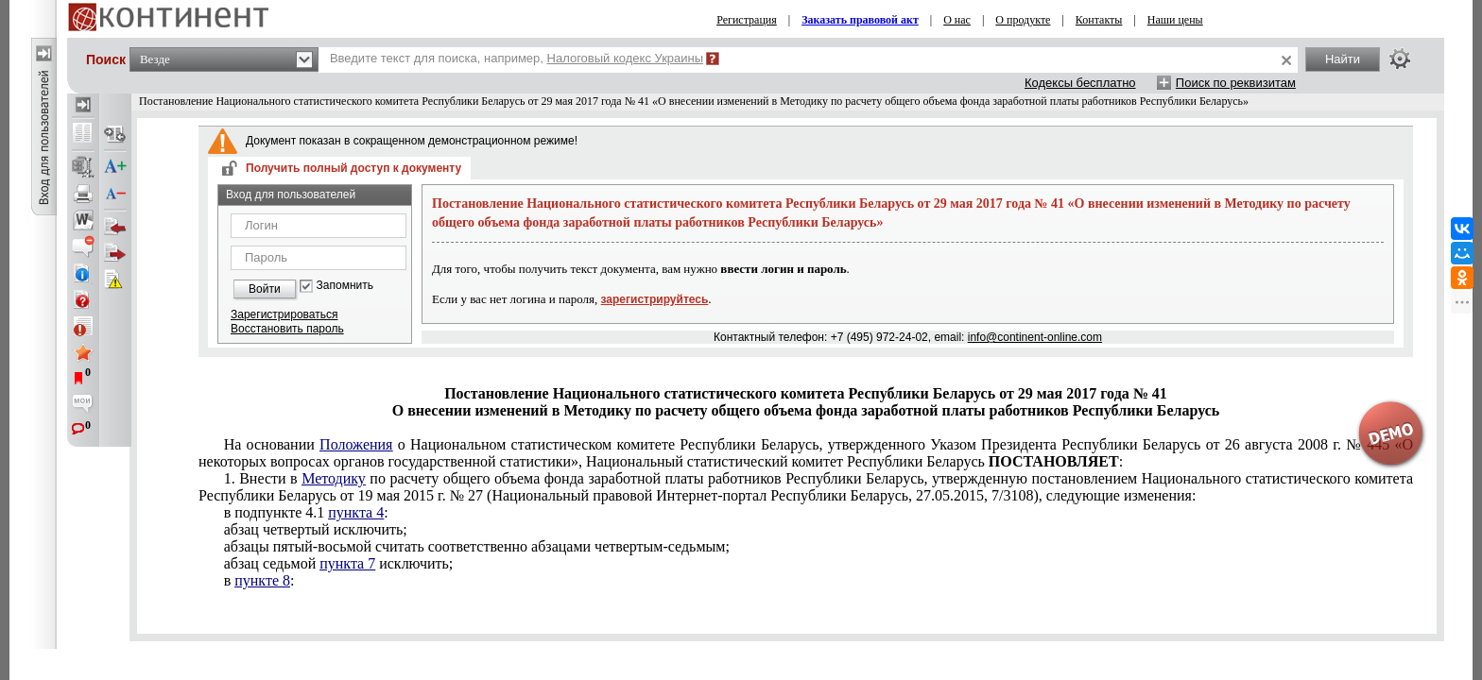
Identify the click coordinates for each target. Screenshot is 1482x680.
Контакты (1099, 19)
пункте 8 (262, 580)
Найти (1342, 59)
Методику (334, 478)
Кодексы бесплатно (1080, 83)
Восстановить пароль (287, 328)
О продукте (1022, 19)
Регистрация (746, 19)
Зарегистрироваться (284, 314)
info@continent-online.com (1035, 337)
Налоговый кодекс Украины (625, 58)
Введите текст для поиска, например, (516, 58)
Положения (355, 444)
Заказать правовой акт (860, 19)
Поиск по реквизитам (1236, 83)
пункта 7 (347, 563)
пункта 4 (356, 512)
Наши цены (1175, 19)
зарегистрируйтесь (655, 299)
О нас (957, 19)
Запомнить (345, 286)
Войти (265, 289)
